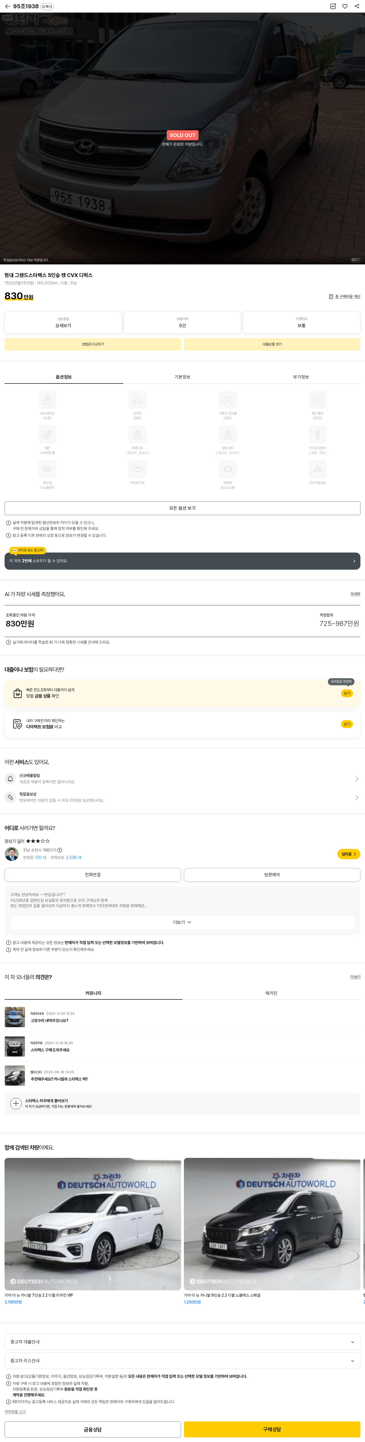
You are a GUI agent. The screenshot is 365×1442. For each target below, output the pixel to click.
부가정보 (301, 377)
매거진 (271, 993)
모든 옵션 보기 (182, 508)
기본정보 (182, 377)
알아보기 (182, 693)
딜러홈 (347, 854)
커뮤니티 (94, 993)
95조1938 (33, 6)
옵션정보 (64, 377)
